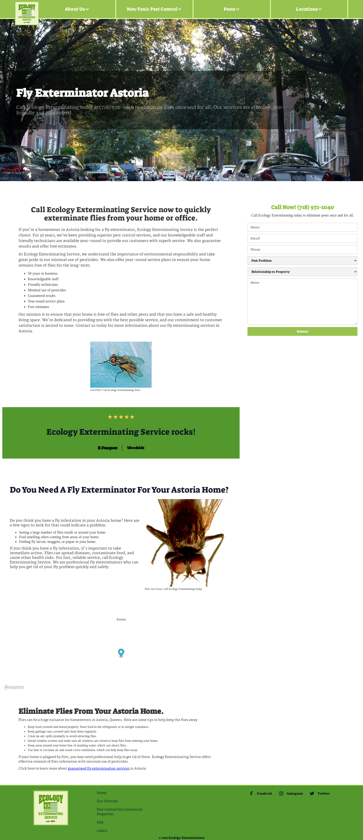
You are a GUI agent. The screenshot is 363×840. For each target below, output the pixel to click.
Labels (102, 831)
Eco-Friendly (107, 801)
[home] (27, 9)
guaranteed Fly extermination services (98, 768)
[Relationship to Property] (302, 271)
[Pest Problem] (302, 260)
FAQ (100, 822)
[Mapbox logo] (14, 687)
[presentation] (266, 352)
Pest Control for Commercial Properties (119, 812)
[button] (77, 9)
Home (101, 793)
